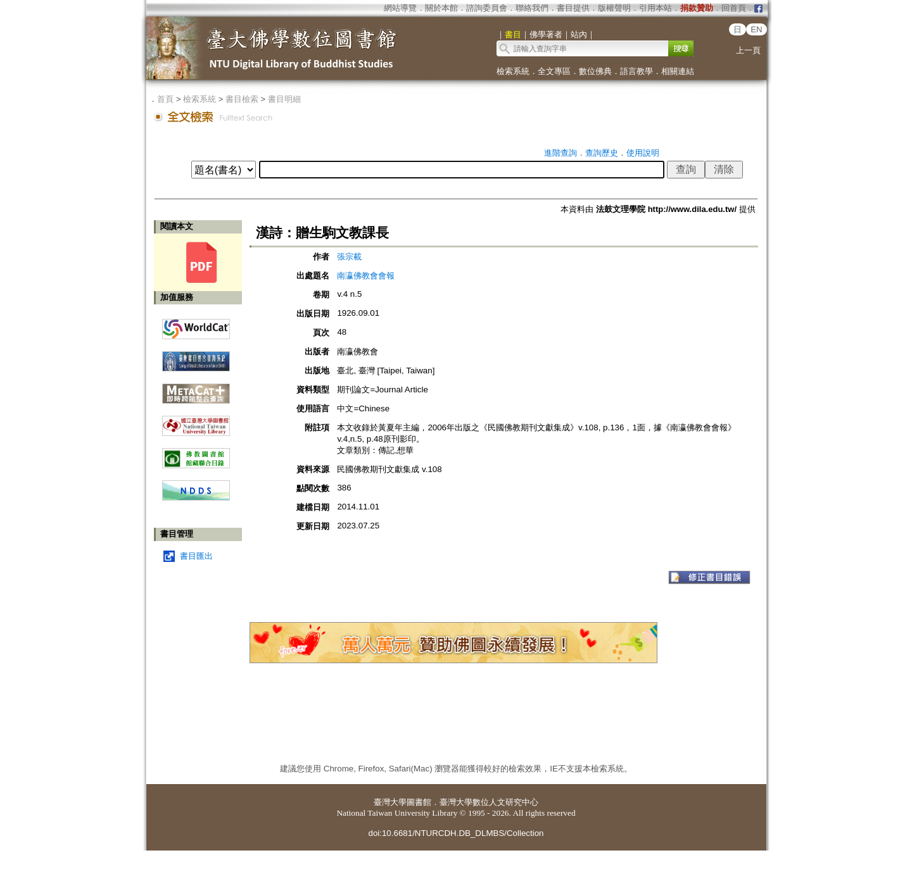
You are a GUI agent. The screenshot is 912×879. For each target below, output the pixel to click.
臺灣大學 (390, 802)
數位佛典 (595, 71)
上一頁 (748, 50)
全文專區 (554, 71)
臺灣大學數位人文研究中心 (489, 802)
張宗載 (349, 256)
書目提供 (573, 8)
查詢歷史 (601, 153)
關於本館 (441, 8)
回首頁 (733, 8)
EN (756, 29)
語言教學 (636, 71)
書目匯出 (196, 556)
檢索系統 (513, 71)
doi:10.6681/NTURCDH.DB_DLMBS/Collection (455, 833)
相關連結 (677, 71)
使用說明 (642, 153)
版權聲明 (614, 8)
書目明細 (284, 99)
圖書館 (419, 802)
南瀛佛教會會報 (366, 275)
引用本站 (655, 8)
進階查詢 (560, 153)
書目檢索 (241, 99)
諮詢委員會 (486, 8)
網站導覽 (400, 8)
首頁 (165, 99)
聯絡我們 (532, 8)
